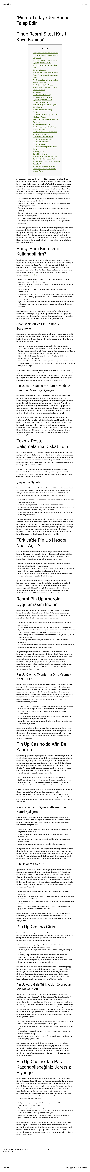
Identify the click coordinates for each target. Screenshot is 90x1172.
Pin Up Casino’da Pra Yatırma (43, 85)
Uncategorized (23, 1149)
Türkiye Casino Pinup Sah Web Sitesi (45, 156)
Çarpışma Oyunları (39, 70)
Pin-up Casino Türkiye (40, 144)
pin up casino (31, 275)
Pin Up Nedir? (37, 92)
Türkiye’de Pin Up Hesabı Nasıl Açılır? (45, 72)
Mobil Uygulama (38, 151)
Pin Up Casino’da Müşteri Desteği (44, 166)
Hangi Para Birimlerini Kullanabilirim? (45, 53)
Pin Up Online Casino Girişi (42, 95)
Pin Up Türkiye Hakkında (41, 124)
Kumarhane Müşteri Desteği (42, 110)
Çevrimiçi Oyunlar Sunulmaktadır (44, 159)
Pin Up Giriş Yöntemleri (41, 142)
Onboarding (7, 4)
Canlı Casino (37, 107)
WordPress (83, 1167)
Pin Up (35, 112)
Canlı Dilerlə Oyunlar (40, 154)
